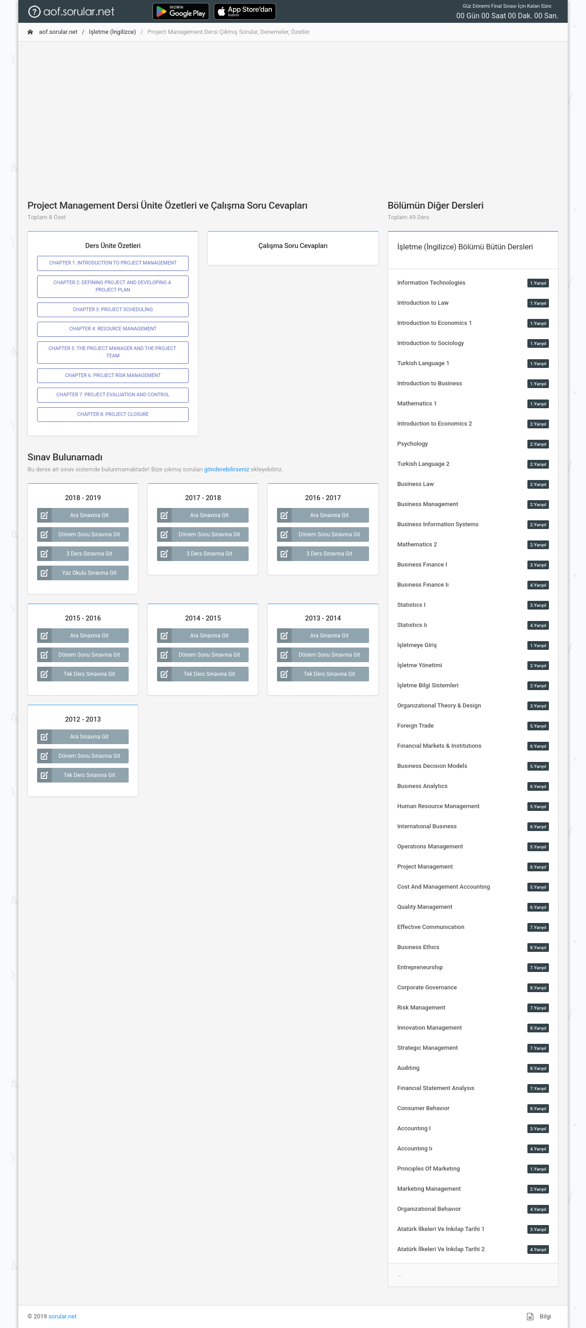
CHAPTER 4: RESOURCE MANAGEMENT (113, 329)
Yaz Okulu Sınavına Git (77, 573)
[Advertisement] (293, 113)
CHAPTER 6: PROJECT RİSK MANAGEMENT (113, 375)
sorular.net (62, 1316)
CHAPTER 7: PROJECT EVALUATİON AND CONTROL (112, 395)
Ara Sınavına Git (73, 515)
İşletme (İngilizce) (112, 31)
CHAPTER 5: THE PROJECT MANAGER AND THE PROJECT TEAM (113, 352)
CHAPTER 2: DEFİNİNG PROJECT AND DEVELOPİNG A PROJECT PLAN (113, 286)
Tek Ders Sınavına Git (76, 674)
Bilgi (538, 1316)
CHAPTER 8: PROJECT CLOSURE (113, 414)
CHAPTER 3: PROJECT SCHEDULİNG (113, 310)
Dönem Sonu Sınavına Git (78, 534)
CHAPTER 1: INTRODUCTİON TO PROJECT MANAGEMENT (112, 263)
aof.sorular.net (52, 31)
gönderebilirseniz (227, 469)
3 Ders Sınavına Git (74, 553)
